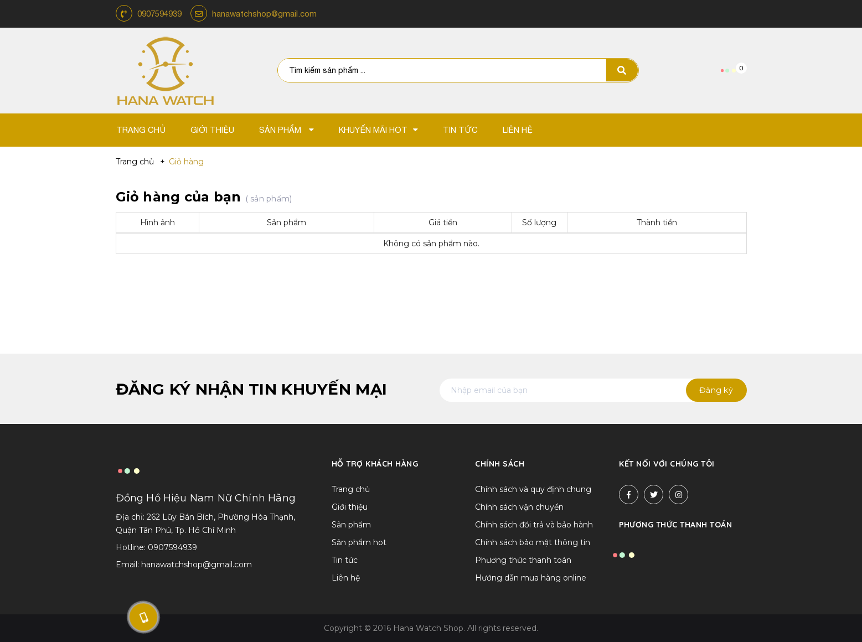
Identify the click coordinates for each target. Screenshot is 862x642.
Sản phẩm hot (359, 542)
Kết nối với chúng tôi (667, 464)
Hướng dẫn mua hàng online (530, 578)
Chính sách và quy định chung (533, 489)
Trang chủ (351, 489)
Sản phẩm (351, 525)
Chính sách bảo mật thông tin (532, 542)
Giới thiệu (350, 507)
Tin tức (345, 560)
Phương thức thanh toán (523, 560)
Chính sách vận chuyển (519, 507)
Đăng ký (716, 390)
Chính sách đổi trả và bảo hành (534, 525)
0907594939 (159, 13)
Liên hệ (346, 578)
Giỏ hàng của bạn (204, 197)
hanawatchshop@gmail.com (264, 13)
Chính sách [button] (499, 464)
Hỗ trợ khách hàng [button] (375, 464)
